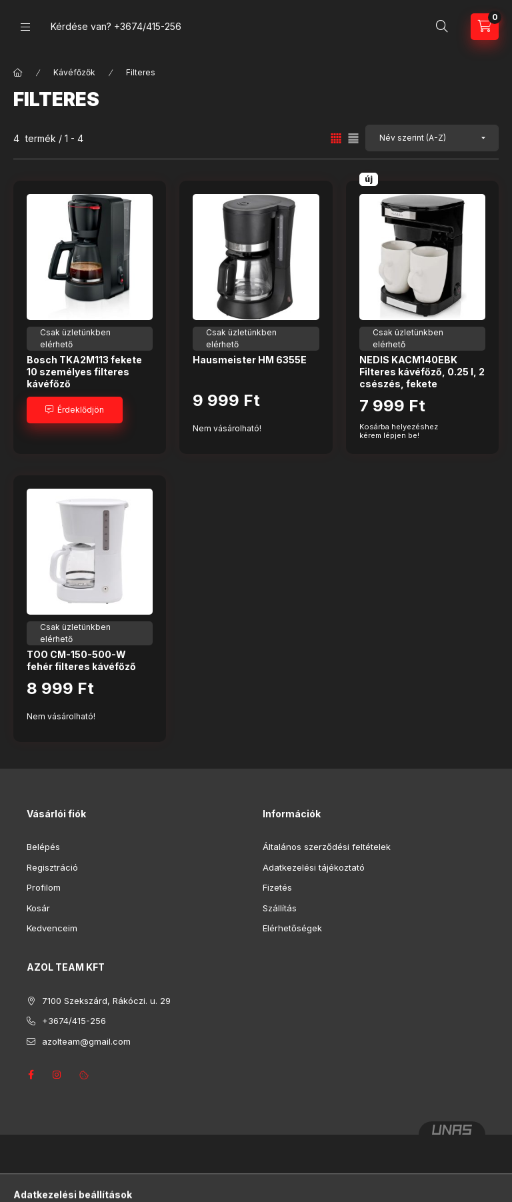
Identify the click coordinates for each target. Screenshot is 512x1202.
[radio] (353, 138)
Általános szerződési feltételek (327, 846)
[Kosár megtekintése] (485, 26)
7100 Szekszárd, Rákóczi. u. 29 (106, 1000)
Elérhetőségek (292, 928)
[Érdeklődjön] (75, 410)
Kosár (38, 908)
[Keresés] (442, 26)
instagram (57, 1074)
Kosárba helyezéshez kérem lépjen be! (398, 431)
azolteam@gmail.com (86, 1041)
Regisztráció (52, 867)
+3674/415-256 (147, 26)
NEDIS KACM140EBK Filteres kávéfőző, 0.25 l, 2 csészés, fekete (422, 371)
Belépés (43, 846)
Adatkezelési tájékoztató (314, 867)
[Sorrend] (432, 138)
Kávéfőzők (74, 72)
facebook (30, 1074)
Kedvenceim (52, 928)
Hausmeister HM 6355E (250, 359)
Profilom (44, 887)
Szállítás (280, 908)
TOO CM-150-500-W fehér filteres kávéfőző (81, 660)
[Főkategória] (18, 73)
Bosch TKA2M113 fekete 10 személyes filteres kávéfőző (84, 371)
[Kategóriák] (25, 27)
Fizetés (277, 887)
